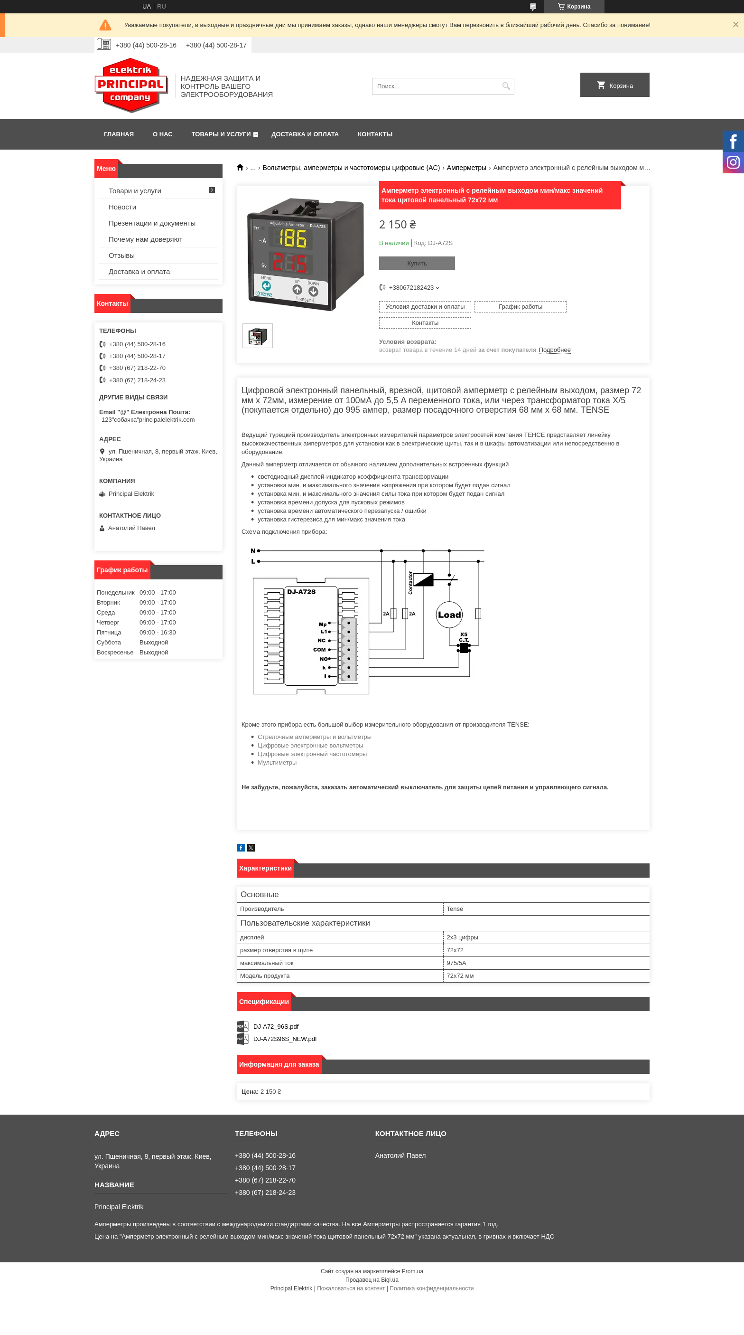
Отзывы (122, 255)
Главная (119, 134)
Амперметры (466, 167)
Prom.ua (412, 1261)
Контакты (375, 134)
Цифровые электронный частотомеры (312, 744)
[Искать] (506, 86)
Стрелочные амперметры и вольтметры (315, 726)
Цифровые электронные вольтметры (310, 735)
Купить (417, 263)
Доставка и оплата (305, 134)
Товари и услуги (135, 191)
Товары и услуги (221, 134)
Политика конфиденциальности (432, 1278)
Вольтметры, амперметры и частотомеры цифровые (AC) (351, 167)
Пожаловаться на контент (351, 1278)
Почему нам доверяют (146, 239)
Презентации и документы (152, 223)
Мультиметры (277, 752)
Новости (122, 207)
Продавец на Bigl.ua (372, 1270)
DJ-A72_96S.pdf (275, 1016)
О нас (163, 134)
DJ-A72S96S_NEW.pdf (285, 1028)
